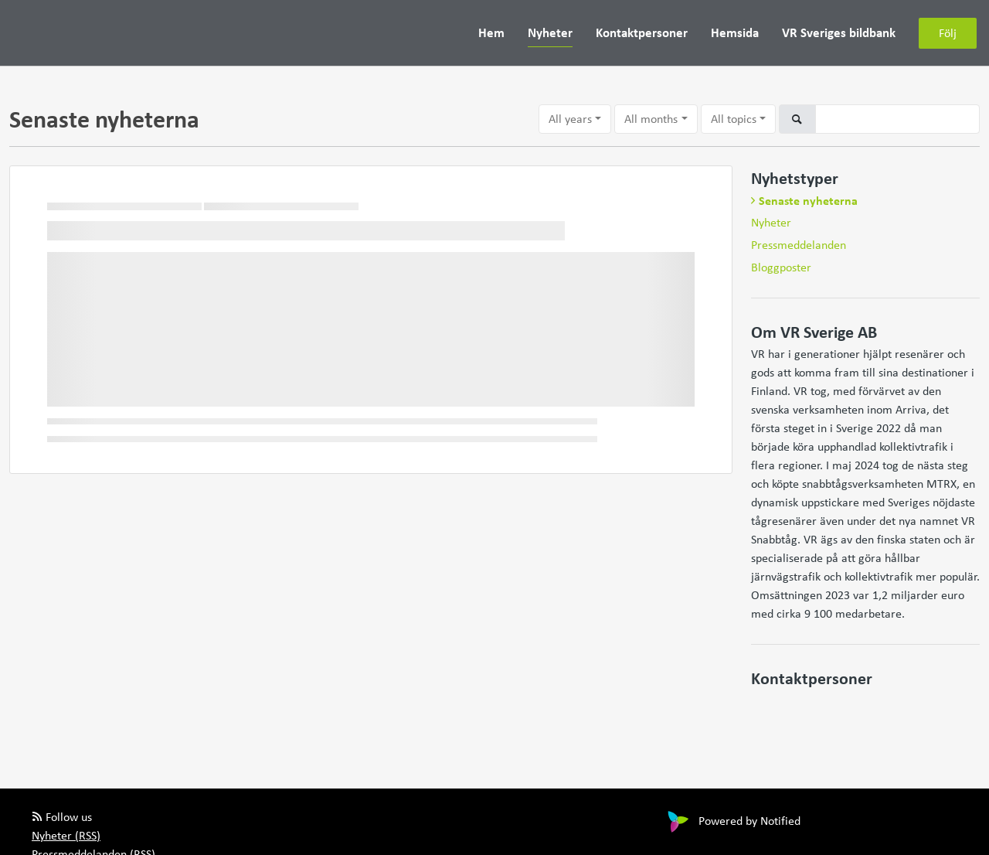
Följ (948, 33)
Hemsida (735, 32)
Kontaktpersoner (642, 32)
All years (570, 119)
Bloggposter (781, 267)
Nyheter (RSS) (66, 835)
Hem (491, 32)
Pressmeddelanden (798, 245)
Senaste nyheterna (808, 200)
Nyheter (550, 32)
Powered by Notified (732, 820)
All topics (733, 119)
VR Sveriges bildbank (839, 32)
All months (651, 119)
